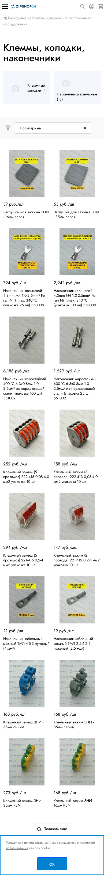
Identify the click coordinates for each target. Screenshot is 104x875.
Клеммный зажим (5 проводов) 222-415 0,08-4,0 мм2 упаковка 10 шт (26, 476)
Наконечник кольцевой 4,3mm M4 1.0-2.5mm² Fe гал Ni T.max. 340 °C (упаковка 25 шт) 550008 (24, 298)
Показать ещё (52, 828)
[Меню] (5, 6)
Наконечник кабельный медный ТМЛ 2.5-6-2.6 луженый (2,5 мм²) (73, 643)
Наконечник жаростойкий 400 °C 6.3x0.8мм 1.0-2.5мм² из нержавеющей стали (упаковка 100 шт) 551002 (24, 388)
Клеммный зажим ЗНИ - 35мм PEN (23, 803)
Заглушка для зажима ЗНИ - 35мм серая (76, 214)
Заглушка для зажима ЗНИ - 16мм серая (26, 214)
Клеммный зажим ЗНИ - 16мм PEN (74, 803)
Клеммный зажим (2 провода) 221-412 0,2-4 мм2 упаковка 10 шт (77, 560)
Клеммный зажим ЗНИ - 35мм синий (23, 724)
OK (52, 864)
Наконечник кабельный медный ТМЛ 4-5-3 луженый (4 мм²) (26, 643)
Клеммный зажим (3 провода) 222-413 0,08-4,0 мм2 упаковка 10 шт (76, 476)
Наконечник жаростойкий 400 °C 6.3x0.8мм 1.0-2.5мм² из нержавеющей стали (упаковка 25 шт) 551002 (75, 388)
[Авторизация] (91, 6)
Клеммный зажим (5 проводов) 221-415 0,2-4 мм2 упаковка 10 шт (23, 560)
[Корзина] (101, 6)
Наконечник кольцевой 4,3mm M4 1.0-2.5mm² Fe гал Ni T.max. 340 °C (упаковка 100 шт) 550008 (75, 298)
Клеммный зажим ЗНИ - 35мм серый (74, 724)
